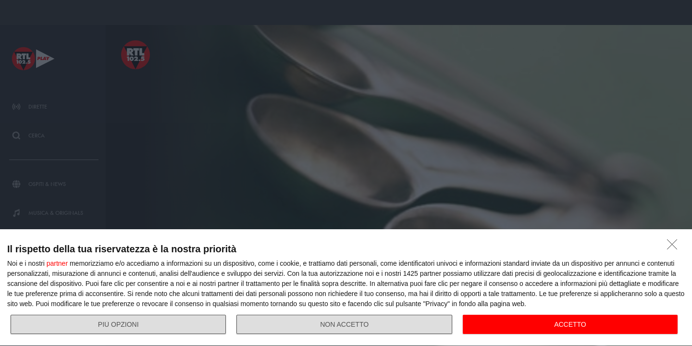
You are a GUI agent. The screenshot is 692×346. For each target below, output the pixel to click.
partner (57, 263)
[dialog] (346, 288)
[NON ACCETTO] (674, 247)
